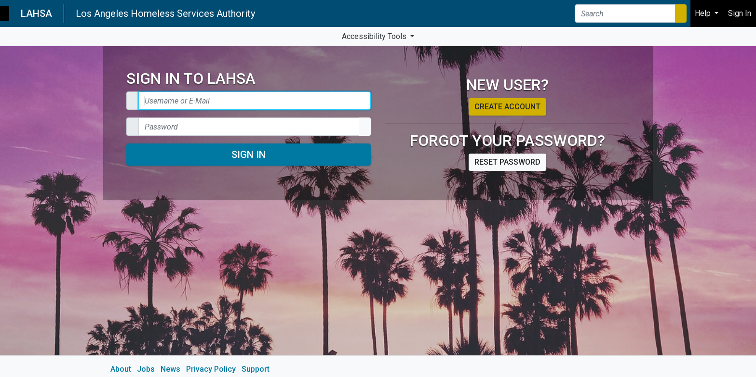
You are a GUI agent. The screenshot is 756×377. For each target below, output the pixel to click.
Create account (507, 106)
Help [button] (704, 13)
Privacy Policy (211, 369)
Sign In (248, 154)
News (170, 369)
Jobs (146, 369)
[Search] (625, 13)
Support (256, 369)
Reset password (507, 162)
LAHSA (36, 13)
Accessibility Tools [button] (375, 36)
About (120, 369)
